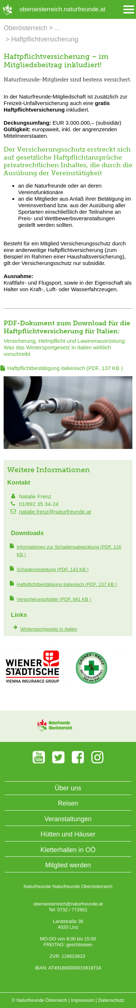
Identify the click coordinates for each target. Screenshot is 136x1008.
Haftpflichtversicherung (44, 39)
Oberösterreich (25, 28)
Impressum (82, 1000)
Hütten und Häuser (68, 834)
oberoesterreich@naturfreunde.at (68, 904)
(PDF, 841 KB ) (54, 599)
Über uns (68, 788)
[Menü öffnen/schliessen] (128, 9)
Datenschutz (111, 1000)
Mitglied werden (68, 865)
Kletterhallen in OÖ (67, 850)
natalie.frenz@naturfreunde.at (55, 512)
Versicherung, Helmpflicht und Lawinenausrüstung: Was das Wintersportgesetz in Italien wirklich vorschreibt (65, 347)
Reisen (68, 803)
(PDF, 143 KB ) (52, 569)
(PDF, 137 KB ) (65, 368)
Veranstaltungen (67, 819)
